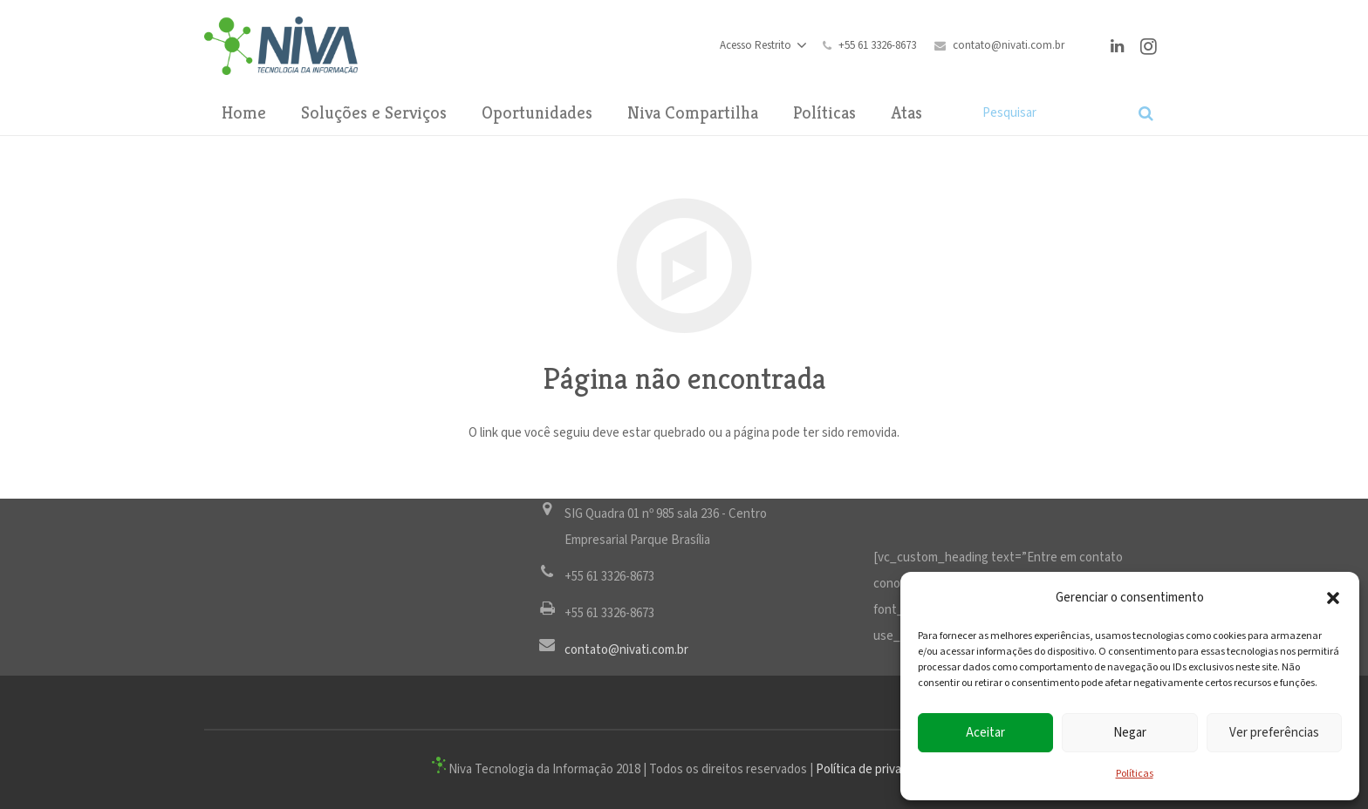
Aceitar (985, 732)
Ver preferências (1274, 732)
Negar (1129, 732)
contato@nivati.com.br (1008, 45)
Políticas (1134, 773)
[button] (1333, 598)
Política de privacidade (876, 769)
